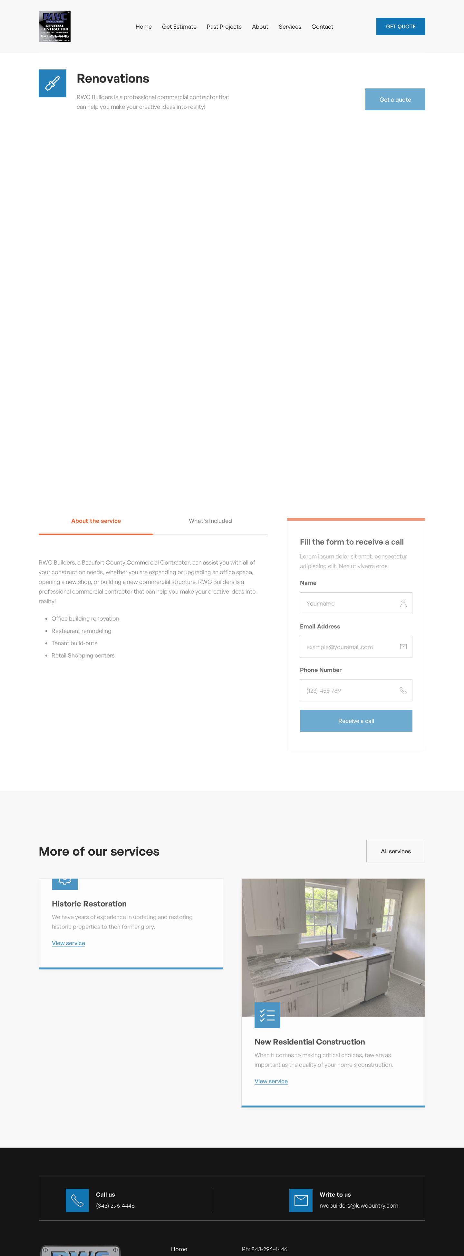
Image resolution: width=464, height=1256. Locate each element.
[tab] (96, 526)
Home (144, 26)
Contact (323, 26)
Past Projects (224, 26)
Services (290, 26)
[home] (55, 26)
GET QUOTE (401, 26)
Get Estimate (179, 26)
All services (396, 851)
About (260, 26)
